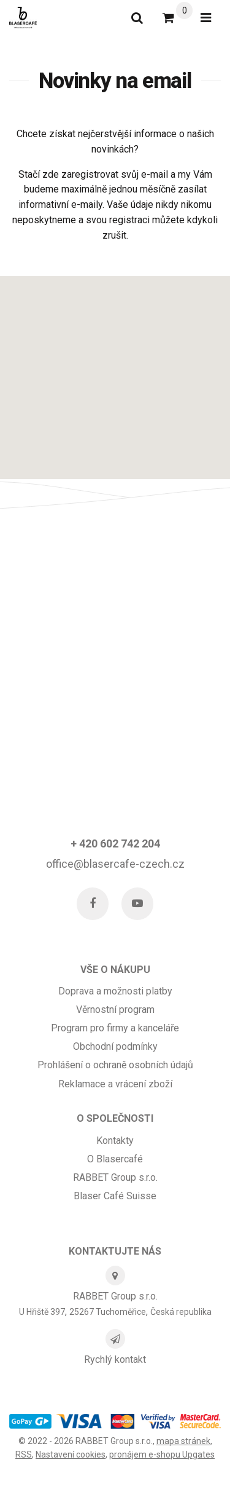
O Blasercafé (115, 1159)
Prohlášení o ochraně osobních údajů (115, 1065)
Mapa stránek (183, 1441)
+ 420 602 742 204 (115, 843)
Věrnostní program (115, 1009)
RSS (23, 1454)
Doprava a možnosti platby (115, 991)
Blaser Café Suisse (115, 1196)
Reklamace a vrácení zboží (115, 1084)
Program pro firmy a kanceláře (115, 1028)
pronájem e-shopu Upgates (162, 1454)
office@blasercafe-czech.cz (115, 863)
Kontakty (115, 1140)
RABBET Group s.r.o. (115, 1177)
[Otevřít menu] (206, 18)
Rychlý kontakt (115, 1359)
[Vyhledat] (137, 18)
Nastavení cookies (70, 1454)
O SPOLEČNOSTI (115, 1118)
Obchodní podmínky (115, 1046)
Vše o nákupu (115, 969)
